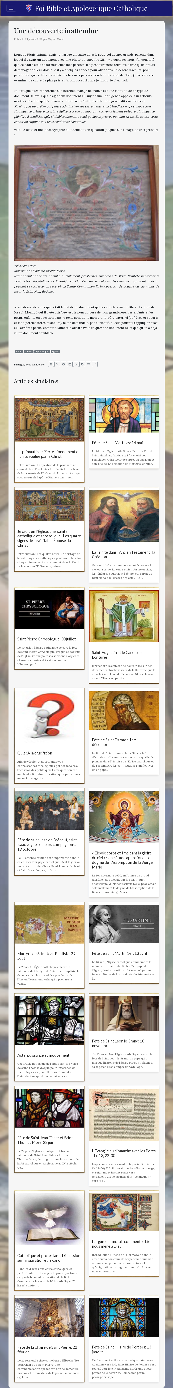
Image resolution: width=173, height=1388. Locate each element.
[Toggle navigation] (11, 8)
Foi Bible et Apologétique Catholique (86, 8)
